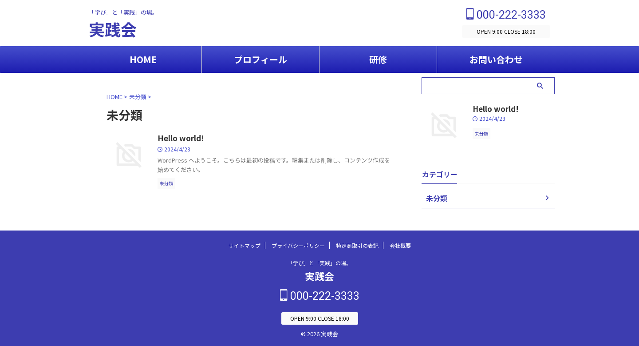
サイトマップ (244, 246)
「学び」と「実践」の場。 (319, 263)
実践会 (113, 28)
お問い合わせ (496, 59)
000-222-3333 (506, 14)
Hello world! (179, 138)
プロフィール (260, 59)
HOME (143, 59)
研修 (378, 59)
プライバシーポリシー (298, 246)
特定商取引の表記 (357, 246)
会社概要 (400, 246)
